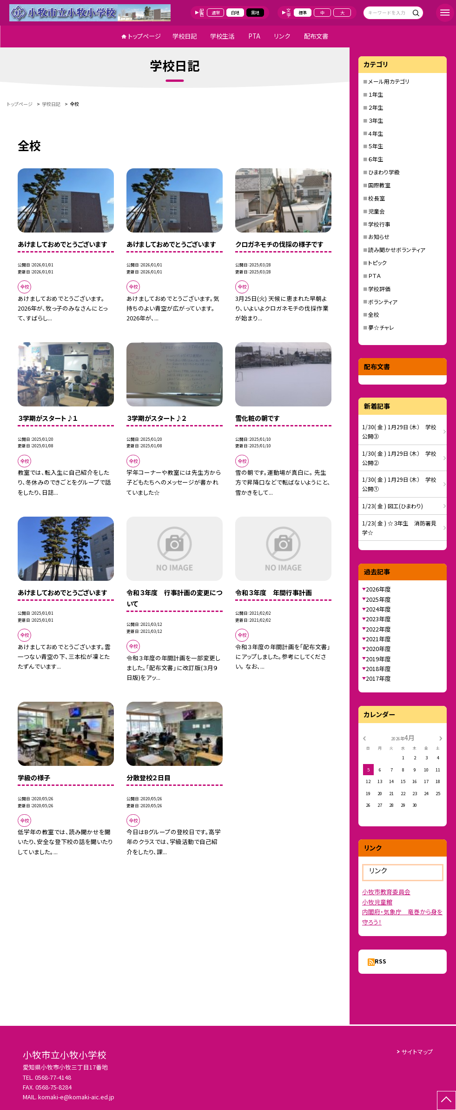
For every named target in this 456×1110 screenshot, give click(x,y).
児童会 (376, 211)
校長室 (376, 198)
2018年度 (378, 668)
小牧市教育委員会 (386, 891)
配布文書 (316, 36)
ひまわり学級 (384, 172)
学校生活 (222, 36)
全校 (373, 314)
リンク (282, 36)
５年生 (375, 146)
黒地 (255, 12)
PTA (254, 36)
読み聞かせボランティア (396, 249)
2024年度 (378, 609)
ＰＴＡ (374, 275)
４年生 (375, 133)
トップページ (144, 36)
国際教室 (379, 185)
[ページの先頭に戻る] (446, 1100)
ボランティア (382, 302)
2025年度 (378, 599)
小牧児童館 (377, 901)
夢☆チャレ (381, 327)
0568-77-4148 (53, 1077)
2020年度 (378, 648)
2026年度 (378, 589)
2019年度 (378, 658)
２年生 (375, 107)
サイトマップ (417, 1051)
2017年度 (378, 678)
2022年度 (378, 629)
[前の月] (364, 737)
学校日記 (184, 36)
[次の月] (440, 737)
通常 (215, 12)
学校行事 (379, 224)
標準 (302, 12)
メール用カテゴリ (389, 81)
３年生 (375, 120)
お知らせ (379, 236)
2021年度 (378, 638)
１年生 (375, 94)
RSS (380, 961)
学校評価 (379, 288)
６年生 (375, 159)
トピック (377, 262)
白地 (235, 12)
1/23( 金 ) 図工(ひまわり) (392, 506)
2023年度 (378, 618)
